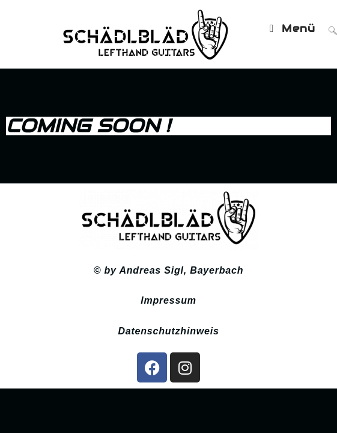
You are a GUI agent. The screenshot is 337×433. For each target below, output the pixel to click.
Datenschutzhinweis (168, 333)
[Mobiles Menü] (295, 28)
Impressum (168, 302)
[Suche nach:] (328, 28)
